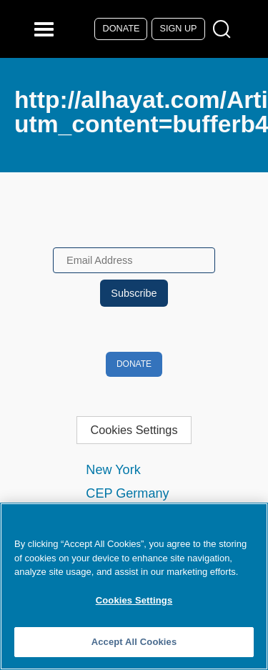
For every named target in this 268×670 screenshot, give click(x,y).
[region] (134, 586)
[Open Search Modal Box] (225, 29)
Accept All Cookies (134, 641)
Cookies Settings (133, 429)
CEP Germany (127, 493)
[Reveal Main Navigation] (46, 29)
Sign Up (178, 29)
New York (113, 470)
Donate (121, 29)
